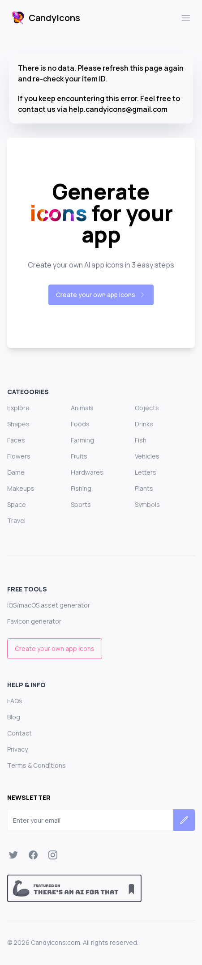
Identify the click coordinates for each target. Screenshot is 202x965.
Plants (144, 488)
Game (16, 472)
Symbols (147, 504)
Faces (16, 440)
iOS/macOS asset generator (48, 605)
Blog (13, 717)
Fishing (81, 488)
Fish (140, 440)
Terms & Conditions (36, 765)
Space (16, 504)
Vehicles (147, 456)
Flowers (18, 456)
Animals (82, 408)
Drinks (144, 424)
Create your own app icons (101, 294)
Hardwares (87, 472)
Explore (18, 408)
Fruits (79, 456)
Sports (81, 504)
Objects (147, 408)
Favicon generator (34, 621)
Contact (19, 733)
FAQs (14, 701)
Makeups (20, 488)
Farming (82, 440)
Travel (16, 520)
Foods (80, 424)
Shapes (18, 424)
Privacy (17, 749)
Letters (145, 472)
